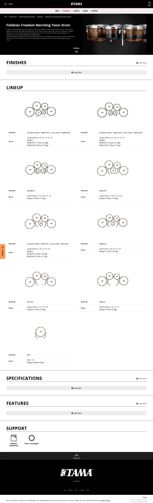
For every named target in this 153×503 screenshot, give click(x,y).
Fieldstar (40, 17)
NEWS (57, 11)
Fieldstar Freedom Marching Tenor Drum (58, 17)
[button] (8, 4)
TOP (5, 17)
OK (139, 499)
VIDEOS (85, 11)
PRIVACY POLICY (65, 485)
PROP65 (76, 485)
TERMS (53, 485)
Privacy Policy (105, 498)
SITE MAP (98, 485)
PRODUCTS (66, 11)
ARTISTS (76, 11)
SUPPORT (94, 11)
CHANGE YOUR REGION (76, 476)
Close (145, 495)
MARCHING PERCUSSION (27, 17)
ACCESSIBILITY (87, 485)
